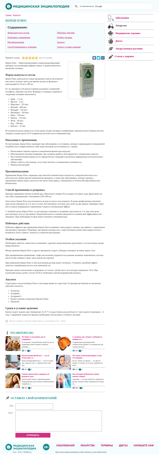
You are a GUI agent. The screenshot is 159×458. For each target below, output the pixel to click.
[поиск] (113, 6)
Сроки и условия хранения (69, 47)
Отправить (33, 439)
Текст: (10, 413)
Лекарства (87, 449)
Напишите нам (144, 449)
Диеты (123, 449)
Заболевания (65, 449)
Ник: (11, 406)
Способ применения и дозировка (22, 47)
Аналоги (61, 42)
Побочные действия (66, 33)
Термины (107, 449)
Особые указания (64, 37)
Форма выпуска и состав (18, 33)
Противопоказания (16, 42)
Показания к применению (19, 37)
